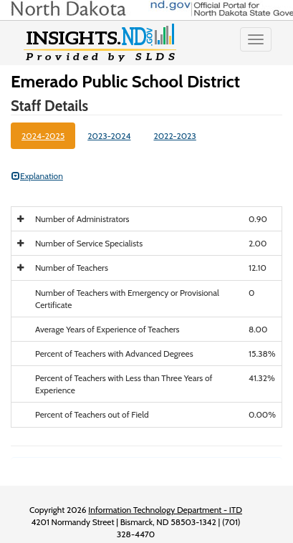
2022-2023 (174, 135)
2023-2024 (108, 135)
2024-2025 (42, 135)
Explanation (37, 175)
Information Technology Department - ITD (165, 509)
